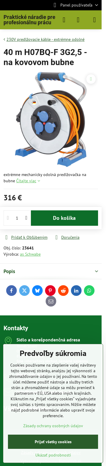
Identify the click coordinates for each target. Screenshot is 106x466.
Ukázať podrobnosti (53, 455)
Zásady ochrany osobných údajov (53, 425)
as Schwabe (30, 254)
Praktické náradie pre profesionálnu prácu (29, 19)
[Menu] (94, 20)
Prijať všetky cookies (53, 441)
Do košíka (64, 218)
